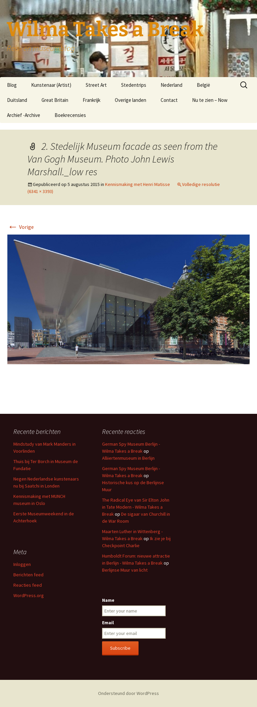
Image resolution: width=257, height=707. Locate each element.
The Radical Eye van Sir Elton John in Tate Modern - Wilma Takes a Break (135, 507)
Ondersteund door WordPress (128, 693)
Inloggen (22, 564)
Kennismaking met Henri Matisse (137, 184)
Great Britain (54, 100)
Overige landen (130, 100)
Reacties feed (27, 585)
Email (108, 623)
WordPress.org (28, 595)
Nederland (171, 85)
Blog (12, 85)
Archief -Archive (23, 115)
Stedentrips (133, 85)
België (203, 85)
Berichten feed (28, 575)
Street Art (96, 85)
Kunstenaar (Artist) (51, 85)
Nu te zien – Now (210, 100)
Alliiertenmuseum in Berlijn (128, 458)
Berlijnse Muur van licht (125, 570)
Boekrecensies (70, 115)
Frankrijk (91, 100)
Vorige (20, 226)
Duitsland (17, 100)
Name (108, 600)
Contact (169, 100)
